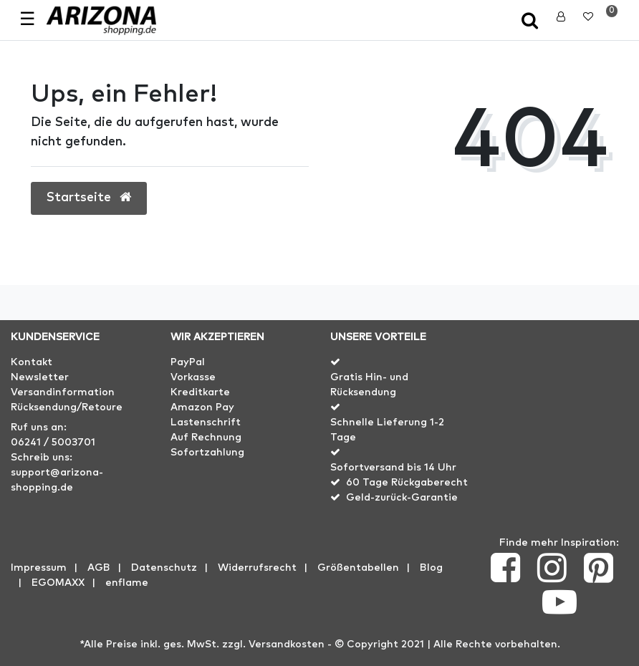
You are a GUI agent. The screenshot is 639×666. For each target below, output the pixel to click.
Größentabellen (358, 568)
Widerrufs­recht (257, 568)
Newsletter (40, 377)
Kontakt (31, 362)
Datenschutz (164, 568)
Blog (431, 568)
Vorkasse (193, 377)
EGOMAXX (58, 583)
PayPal (187, 362)
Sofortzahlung (207, 453)
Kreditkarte (200, 392)
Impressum (39, 568)
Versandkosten (287, 645)
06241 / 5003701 (53, 443)
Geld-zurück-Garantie (402, 498)
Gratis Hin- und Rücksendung (369, 384)
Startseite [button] (89, 197)
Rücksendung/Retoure (66, 407)
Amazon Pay (202, 407)
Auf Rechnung (205, 438)
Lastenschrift (205, 423)
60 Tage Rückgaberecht (407, 483)
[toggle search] (531, 21)
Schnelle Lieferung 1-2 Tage (387, 430)
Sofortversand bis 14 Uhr (393, 468)
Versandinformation (63, 392)
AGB (98, 568)
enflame (126, 583)
